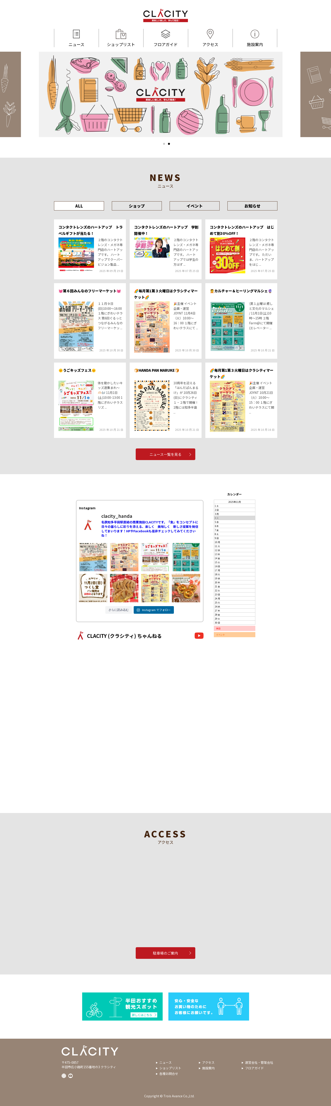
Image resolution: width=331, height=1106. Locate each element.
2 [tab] (169, 144)
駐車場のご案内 (165, 953)
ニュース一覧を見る (165, 454)
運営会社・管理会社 (259, 1062)
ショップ (137, 206)
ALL (79, 206)
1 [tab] (164, 144)
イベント (195, 206)
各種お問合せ (168, 1073)
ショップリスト (121, 38)
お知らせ (252, 206)
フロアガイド (166, 38)
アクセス (210, 38)
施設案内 (255, 38)
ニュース (76, 38)
